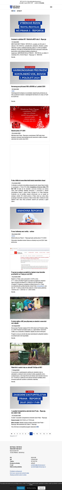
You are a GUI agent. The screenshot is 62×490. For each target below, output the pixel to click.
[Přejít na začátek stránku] (11, 433)
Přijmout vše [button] (21, 488)
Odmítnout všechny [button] (31, 488)
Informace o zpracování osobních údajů (19, 473)
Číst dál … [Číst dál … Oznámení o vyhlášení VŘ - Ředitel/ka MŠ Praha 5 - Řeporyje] (13, 57)
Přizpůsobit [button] (41, 488)
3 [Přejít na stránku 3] (17, 434)
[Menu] (51, 6)
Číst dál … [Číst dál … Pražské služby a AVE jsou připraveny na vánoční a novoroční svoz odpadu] (13, 338)
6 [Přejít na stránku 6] (25, 434)
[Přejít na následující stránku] (47, 433)
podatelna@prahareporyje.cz (35, 1)
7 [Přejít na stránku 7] (28, 434)
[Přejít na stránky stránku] (14, 433)
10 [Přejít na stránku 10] (37, 434)
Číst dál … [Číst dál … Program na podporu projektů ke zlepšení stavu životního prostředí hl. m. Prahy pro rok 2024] (13, 292)
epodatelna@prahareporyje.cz (38, 467)
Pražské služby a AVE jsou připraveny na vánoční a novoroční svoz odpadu (28, 322)
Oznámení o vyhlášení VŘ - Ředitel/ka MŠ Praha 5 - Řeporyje (28, 39)
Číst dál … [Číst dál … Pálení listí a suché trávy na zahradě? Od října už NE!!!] (13, 381)
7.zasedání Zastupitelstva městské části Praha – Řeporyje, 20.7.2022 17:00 (28, 412)
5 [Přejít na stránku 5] (22, 434)
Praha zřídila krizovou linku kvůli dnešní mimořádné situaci (28, 180)
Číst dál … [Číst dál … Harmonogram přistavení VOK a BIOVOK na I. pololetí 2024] (13, 101)
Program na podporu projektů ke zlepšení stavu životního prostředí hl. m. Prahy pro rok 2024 (28, 273)
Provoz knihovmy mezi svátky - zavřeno (22, 231)
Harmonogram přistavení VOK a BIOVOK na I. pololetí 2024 (28, 86)
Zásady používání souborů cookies (18, 475)
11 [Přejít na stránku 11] (40, 434)
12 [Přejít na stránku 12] (44, 434)
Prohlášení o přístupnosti (16, 471)
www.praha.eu (40, 286)
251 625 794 (24, 1)
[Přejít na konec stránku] (50, 433)
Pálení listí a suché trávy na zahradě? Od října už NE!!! (26, 367)
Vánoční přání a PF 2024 (18, 131)
